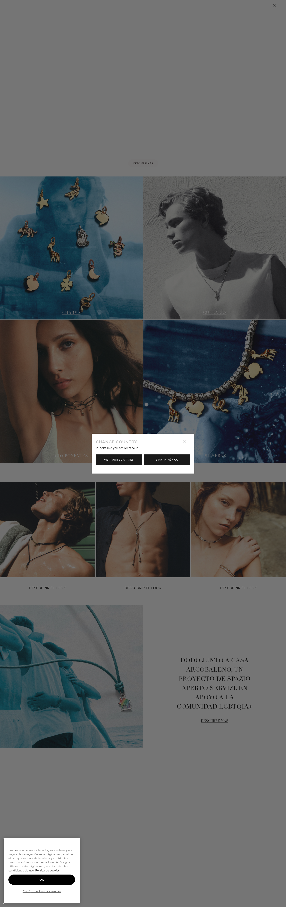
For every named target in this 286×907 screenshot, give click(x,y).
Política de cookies (47, 870)
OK (41, 879)
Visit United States (119, 459)
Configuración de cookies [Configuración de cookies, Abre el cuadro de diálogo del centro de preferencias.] (42, 891)
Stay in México (167, 459)
